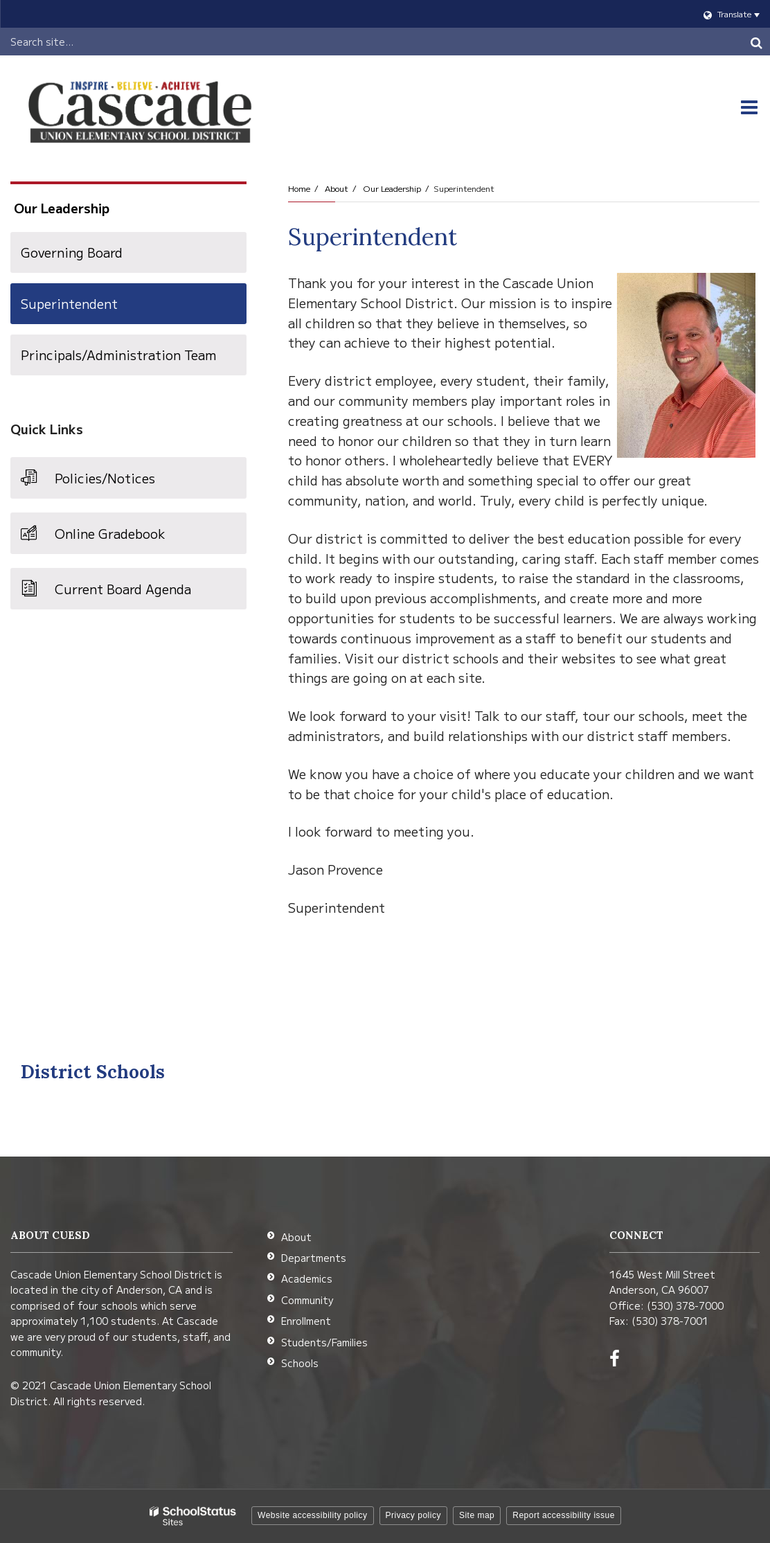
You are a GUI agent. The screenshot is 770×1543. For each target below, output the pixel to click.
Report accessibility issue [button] (563, 1515)
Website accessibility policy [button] (313, 1515)
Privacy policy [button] (413, 1515)
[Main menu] (749, 107)
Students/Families (324, 1342)
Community (307, 1300)
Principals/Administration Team (118, 355)
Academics (306, 1278)
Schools (300, 1363)
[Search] (756, 41)
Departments (313, 1258)
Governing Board (72, 252)
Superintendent (69, 303)
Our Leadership (392, 188)
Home (299, 188)
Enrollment (306, 1321)
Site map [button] (476, 1515)
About (336, 188)
